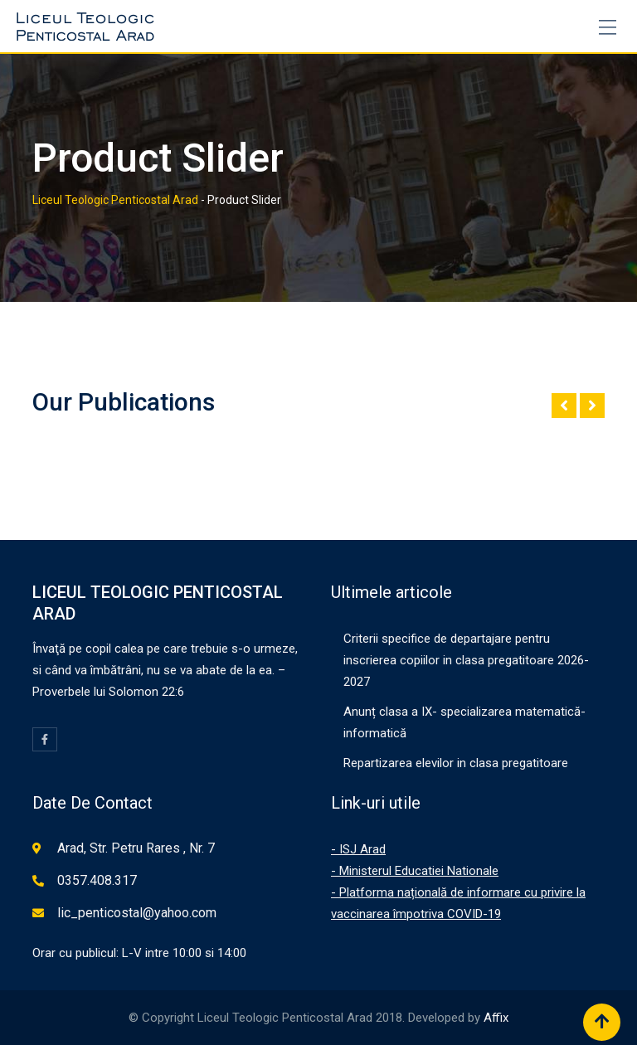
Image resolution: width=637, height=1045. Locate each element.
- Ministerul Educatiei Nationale (414, 870)
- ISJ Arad (358, 849)
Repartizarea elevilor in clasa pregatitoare (455, 763)
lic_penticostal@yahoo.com (136, 913)
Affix (496, 1017)
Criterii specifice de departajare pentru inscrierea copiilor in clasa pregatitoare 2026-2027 (466, 660)
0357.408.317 (97, 880)
